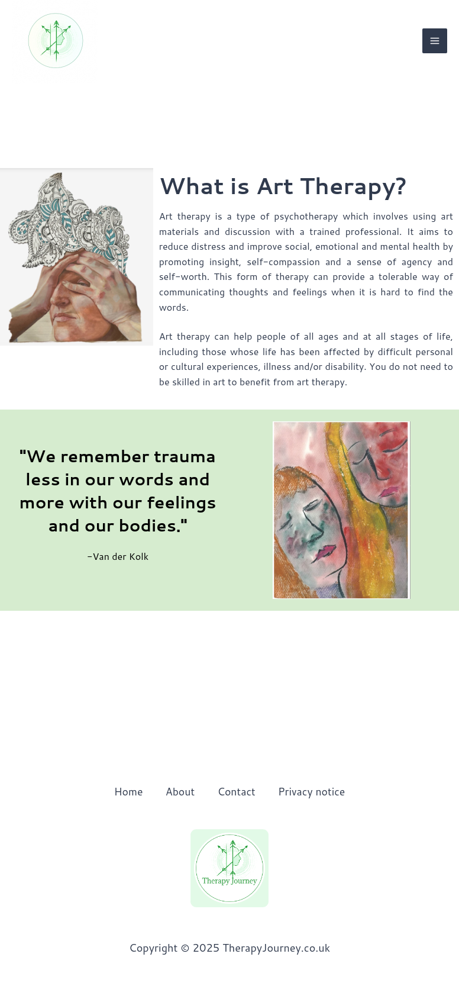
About (178, 791)
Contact (236, 791)
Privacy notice (314, 791)
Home (125, 791)
